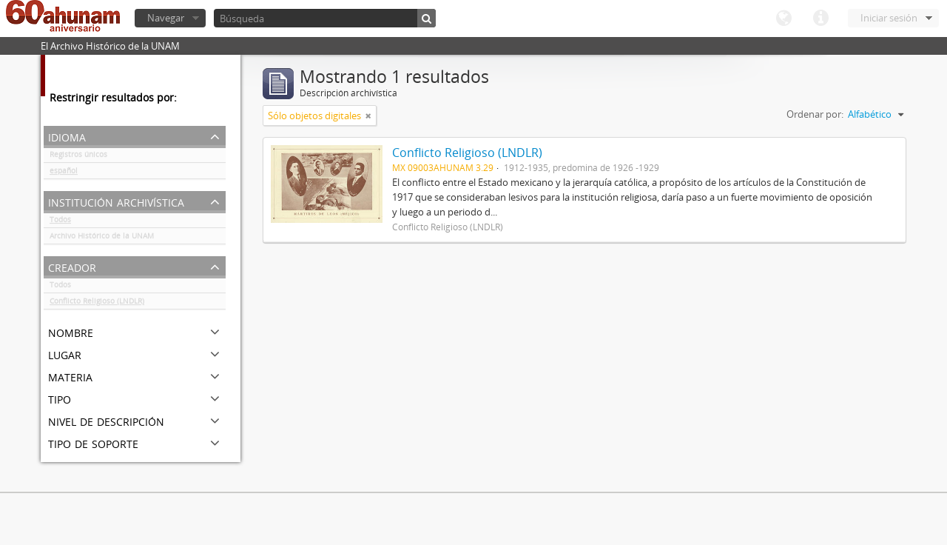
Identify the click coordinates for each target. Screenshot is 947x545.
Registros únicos (78, 157)
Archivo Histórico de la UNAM (102, 238)
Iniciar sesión (888, 17)
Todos (60, 222)
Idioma (783, 18)
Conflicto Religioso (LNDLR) (97, 303)
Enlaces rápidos (820, 18)
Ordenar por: (814, 114)
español (64, 173)
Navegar (165, 17)
